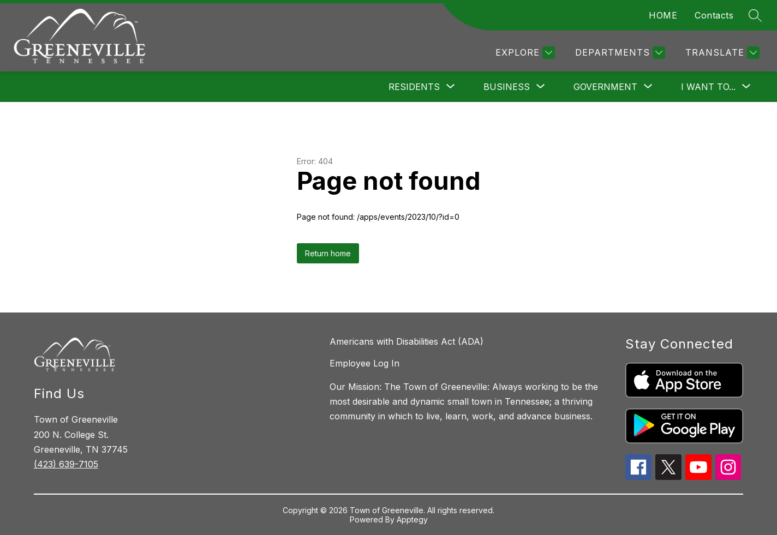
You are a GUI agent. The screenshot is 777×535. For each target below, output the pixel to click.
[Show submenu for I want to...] (708, 86)
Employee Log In (364, 363)
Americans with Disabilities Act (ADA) (406, 341)
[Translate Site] (721, 52)
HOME (663, 15)
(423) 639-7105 (66, 464)
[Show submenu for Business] (506, 86)
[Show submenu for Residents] (414, 86)
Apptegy (412, 519)
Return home (328, 253)
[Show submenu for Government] (605, 86)
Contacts (714, 15)
